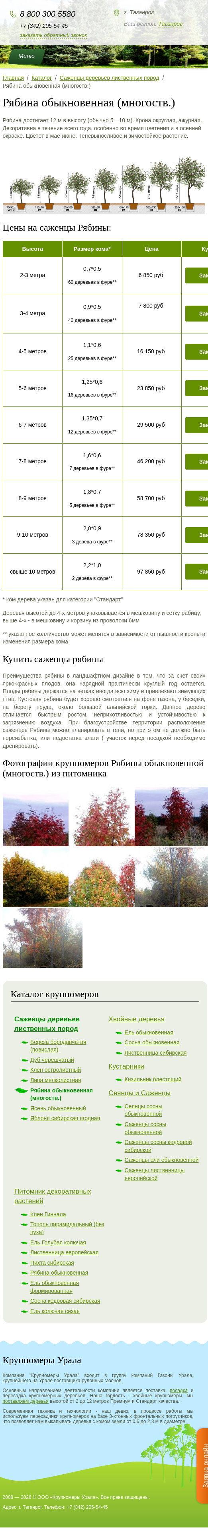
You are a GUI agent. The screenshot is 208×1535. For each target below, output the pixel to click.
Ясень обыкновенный (58, 1108)
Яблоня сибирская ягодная (65, 1118)
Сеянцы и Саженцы (140, 1093)
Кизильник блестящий (153, 1079)
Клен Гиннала (48, 1214)
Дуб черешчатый (52, 1060)
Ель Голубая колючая (58, 1242)
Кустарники (126, 1066)
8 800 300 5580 (47, 14)
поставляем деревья (26, 1401)
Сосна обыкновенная (152, 1042)
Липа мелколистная (55, 1080)
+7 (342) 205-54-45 (44, 26)
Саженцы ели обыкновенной (162, 1160)
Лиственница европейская (64, 1252)
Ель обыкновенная (149, 1032)
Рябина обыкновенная (59, 1272)
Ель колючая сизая (55, 1311)
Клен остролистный (55, 1070)
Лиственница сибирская (156, 1053)
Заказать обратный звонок (53, 35)
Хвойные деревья (137, 1019)
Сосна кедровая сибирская (65, 1301)
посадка (179, 1390)
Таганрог (170, 24)
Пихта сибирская (52, 1263)
